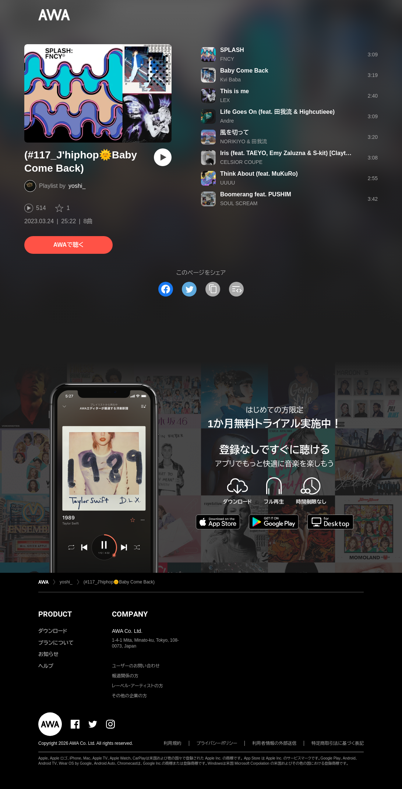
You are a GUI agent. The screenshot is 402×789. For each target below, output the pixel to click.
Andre (227, 121)
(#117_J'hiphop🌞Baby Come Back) (119, 582)
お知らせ (48, 654)
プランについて (56, 643)
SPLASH (232, 50)
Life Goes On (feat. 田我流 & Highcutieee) (277, 112)
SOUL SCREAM (238, 203)
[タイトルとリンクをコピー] (212, 289)
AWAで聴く (68, 245)
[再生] (163, 157)
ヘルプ (45, 666)
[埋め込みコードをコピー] (236, 289)
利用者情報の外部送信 (274, 743)
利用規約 (172, 743)
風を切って (234, 132)
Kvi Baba (230, 80)
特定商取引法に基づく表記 (337, 743)
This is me (234, 91)
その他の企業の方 (129, 695)
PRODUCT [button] (55, 614)
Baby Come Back (244, 70)
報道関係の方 (125, 675)
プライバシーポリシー (217, 743)
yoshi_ (76, 186)
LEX (225, 100)
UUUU (227, 183)
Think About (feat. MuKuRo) (259, 174)
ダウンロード (52, 631)
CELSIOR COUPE (241, 162)
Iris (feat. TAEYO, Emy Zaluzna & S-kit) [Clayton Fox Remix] (303, 153)
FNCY (227, 59)
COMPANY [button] (130, 614)
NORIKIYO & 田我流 (243, 141)
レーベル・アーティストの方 (137, 685)
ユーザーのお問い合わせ (136, 666)
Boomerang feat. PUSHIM (255, 194)
